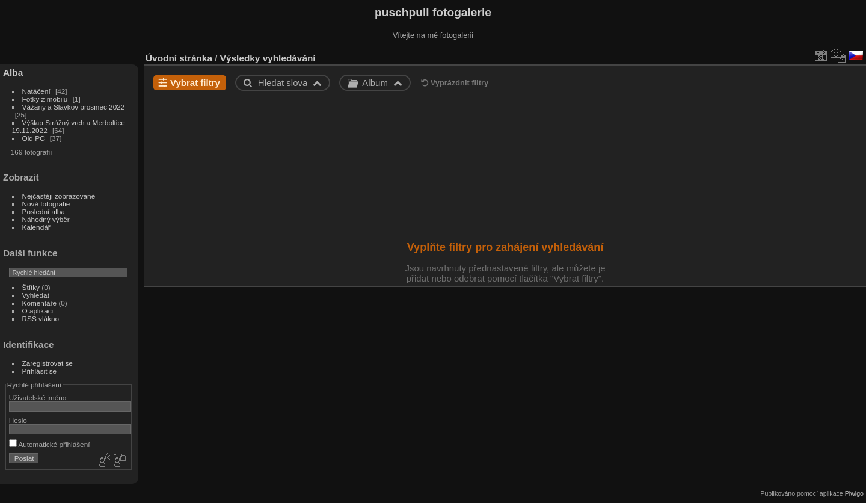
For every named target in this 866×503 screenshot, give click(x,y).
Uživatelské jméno (37, 397)
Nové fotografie (46, 204)
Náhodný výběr (46, 219)
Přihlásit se (39, 371)
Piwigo (854, 493)
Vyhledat (35, 295)
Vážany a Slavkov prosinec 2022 (73, 107)
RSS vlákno (40, 318)
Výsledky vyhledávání (268, 58)
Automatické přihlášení (49, 444)
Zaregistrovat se (47, 363)
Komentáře (39, 303)
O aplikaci (38, 311)
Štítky (31, 287)
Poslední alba (43, 211)
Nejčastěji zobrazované (59, 196)
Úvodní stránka (179, 58)
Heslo (18, 420)
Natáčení (36, 91)
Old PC (33, 138)
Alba (13, 72)
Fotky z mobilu (46, 99)
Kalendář (36, 227)
